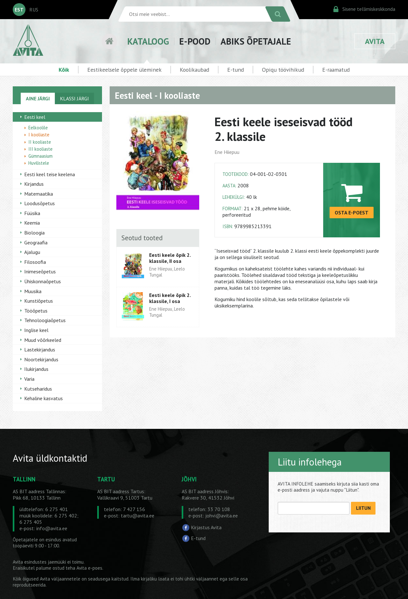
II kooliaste (39, 142)
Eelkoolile (38, 128)
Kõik (64, 69)
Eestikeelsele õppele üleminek (124, 69)
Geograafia (35, 242)
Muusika (32, 291)
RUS (33, 9)
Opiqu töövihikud (283, 69)
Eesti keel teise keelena (49, 174)
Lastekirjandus (39, 349)
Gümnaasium (40, 156)
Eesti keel (34, 117)
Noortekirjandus (41, 359)
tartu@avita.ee (137, 515)
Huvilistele (38, 163)
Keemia (32, 223)
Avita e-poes (89, 568)
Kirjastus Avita (206, 527)
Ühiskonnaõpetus (42, 281)
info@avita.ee (51, 528)
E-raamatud (336, 69)
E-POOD (194, 41)
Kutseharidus (38, 389)
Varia (29, 379)
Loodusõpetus (39, 203)
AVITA (375, 41)
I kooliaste (38, 135)
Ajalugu (32, 252)
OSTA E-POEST (351, 212)
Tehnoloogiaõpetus (45, 320)
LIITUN (363, 508)
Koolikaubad (194, 69)
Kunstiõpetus (38, 301)
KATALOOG (148, 41)
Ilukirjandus (36, 369)
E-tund (235, 69)
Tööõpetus (35, 310)
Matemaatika (38, 194)
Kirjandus (34, 184)
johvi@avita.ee (221, 515)
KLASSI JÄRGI (74, 98)
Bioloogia (34, 232)
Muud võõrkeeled (42, 340)
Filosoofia (35, 262)
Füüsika (32, 213)
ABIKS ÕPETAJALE (256, 41)
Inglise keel (36, 330)
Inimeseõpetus (40, 271)
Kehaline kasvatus (43, 398)
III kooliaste (40, 149)
